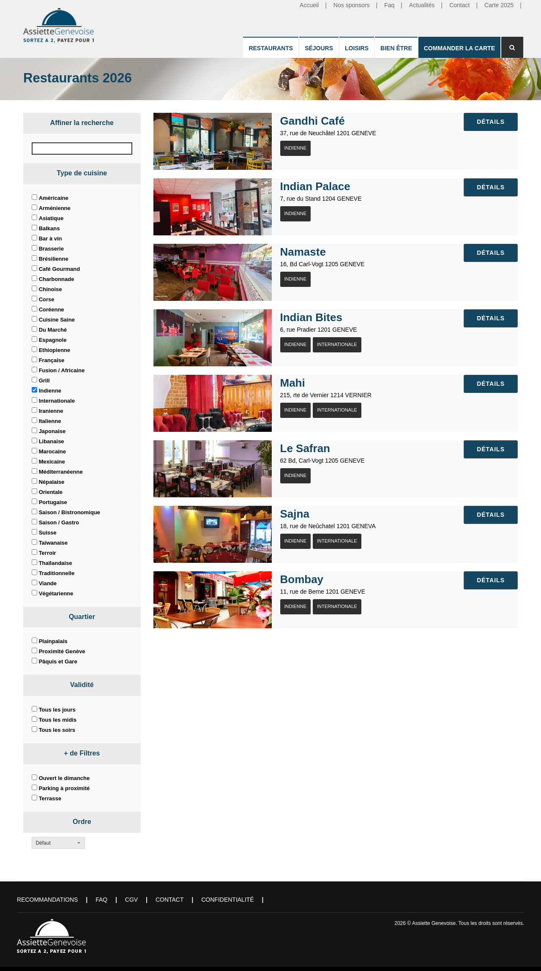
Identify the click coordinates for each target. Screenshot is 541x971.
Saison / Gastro (59, 522)
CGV (131, 899)
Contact (170, 899)
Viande (48, 583)
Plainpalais (53, 641)
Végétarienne (56, 593)
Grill (44, 380)
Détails (491, 121)
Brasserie (51, 248)
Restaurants (271, 48)
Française (52, 360)
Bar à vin (50, 238)
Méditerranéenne (61, 472)
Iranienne (51, 411)
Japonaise (52, 431)
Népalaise (52, 482)
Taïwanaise (53, 543)
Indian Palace (315, 186)
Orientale (51, 492)
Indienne (50, 390)
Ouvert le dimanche (64, 778)
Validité (82, 684)
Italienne (50, 421)
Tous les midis (58, 720)
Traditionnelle (57, 573)
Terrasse (50, 798)
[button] (58, 843)
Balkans (49, 228)
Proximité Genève (62, 651)
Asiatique (51, 218)
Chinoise (50, 289)
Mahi (292, 382)
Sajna (294, 513)
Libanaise (51, 441)
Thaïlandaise (55, 563)
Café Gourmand (59, 269)
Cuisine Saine (57, 319)
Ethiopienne (54, 350)
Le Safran (305, 448)
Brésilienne (53, 259)
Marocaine (52, 451)
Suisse (48, 532)
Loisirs (357, 48)
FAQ (101, 899)
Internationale (57, 401)
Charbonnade (56, 279)
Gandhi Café (312, 121)
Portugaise (53, 502)
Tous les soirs (57, 730)
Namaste (303, 251)
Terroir (47, 553)
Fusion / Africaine (62, 370)
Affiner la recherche (82, 122)
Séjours (319, 48)
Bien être (396, 48)
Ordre (82, 821)
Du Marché (53, 330)
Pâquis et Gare (58, 661)
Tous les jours (57, 709)
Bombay (302, 579)
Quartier (82, 616)
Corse (47, 299)
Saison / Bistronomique (69, 512)
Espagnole (53, 340)
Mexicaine (52, 461)
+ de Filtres (82, 753)
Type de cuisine (82, 173)
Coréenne (51, 309)
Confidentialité (227, 899)
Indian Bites (311, 317)
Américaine (53, 198)
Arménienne (55, 208)
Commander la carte (459, 48)
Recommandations (47, 899)
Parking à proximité (64, 788)
